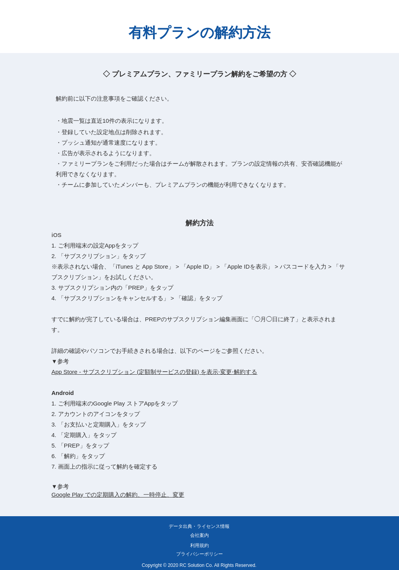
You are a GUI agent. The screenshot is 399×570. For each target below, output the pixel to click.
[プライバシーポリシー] (199, 554)
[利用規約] (199, 546)
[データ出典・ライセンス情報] (199, 527)
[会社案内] (199, 536)
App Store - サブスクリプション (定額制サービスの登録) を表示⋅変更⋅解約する (154, 371)
